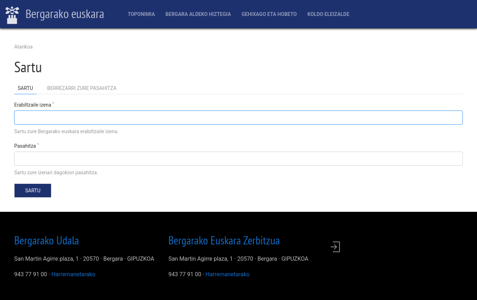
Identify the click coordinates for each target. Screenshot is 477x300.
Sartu (27, 89)
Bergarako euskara (54, 14)
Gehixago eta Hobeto (269, 14)
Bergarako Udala (46, 240)
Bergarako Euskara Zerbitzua (224, 240)
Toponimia (141, 14)
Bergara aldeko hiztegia (198, 14)
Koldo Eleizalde (328, 14)
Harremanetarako (73, 274)
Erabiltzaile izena (34, 104)
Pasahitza (26, 145)
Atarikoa (23, 47)
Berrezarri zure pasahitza (82, 88)
